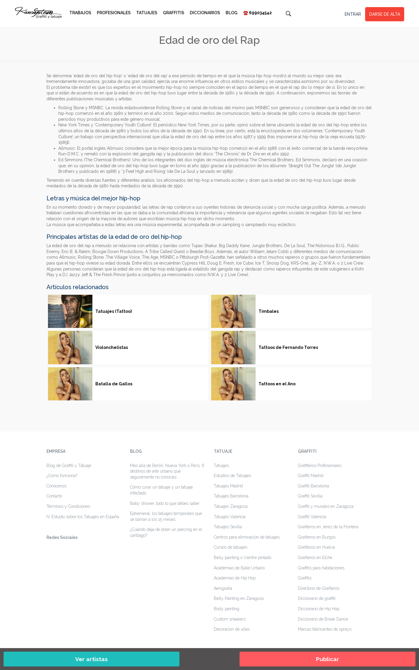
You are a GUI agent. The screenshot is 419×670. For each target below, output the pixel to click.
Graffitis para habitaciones (321, 568)
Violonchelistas (111, 347)
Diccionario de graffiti (316, 598)
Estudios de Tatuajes (232, 475)
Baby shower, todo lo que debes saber (165, 503)
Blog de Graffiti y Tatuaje (68, 465)
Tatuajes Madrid (228, 486)
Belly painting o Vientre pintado (242, 557)
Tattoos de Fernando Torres (288, 347)
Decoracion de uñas (232, 629)
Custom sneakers (229, 619)
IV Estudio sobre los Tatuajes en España (82, 516)
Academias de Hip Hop (235, 578)
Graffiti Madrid (310, 475)
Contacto (54, 496)
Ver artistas (91, 659)
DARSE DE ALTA (384, 14)
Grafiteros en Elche (315, 557)
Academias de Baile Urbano (239, 568)
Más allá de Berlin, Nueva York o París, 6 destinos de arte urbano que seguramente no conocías (167, 471)
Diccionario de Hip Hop (318, 608)
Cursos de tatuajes (230, 547)
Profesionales (114, 12)
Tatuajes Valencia (229, 516)
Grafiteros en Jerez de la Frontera (328, 526)
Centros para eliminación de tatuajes (247, 537)
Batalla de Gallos (113, 383)
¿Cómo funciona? (61, 475)
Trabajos (80, 12)
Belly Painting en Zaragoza (239, 598)
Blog (231, 12)
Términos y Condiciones (68, 506)
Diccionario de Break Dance (323, 619)
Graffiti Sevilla (310, 496)
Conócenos (56, 486)
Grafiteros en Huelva (316, 547)
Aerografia (223, 588)
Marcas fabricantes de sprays (324, 629)
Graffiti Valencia (312, 516)
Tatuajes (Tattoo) (113, 311)
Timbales (269, 311)
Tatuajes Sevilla (228, 526)
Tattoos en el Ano (277, 383)
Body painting (226, 608)
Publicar (327, 659)
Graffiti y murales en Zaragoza (326, 506)
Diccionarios (205, 12)
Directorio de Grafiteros (318, 588)
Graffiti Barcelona (313, 486)
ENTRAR (353, 14)
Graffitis (173, 12)
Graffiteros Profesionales (319, 465)
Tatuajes (146, 12)
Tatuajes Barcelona (231, 496)
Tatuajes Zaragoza (231, 506)
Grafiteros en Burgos (316, 537)
